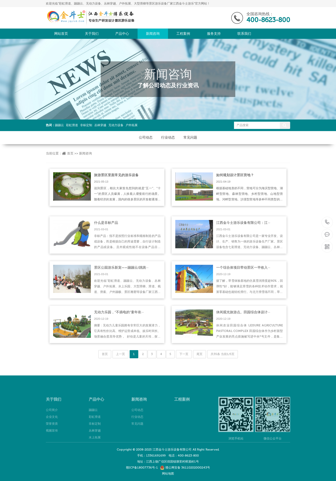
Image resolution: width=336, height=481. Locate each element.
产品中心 (122, 34)
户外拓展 (132, 125)
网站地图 (168, 473)
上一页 (120, 354)
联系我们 (244, 34)
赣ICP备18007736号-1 (142, 467)
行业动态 (168, 137)
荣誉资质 (52, 436)
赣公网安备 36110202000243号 (187, 467)
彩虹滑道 (72, 125)
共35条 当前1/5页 (222, 354)
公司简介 (52, 422)
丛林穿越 (100, 125)
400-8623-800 (327, 222)
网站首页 (61, 34)
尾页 (199, 354)
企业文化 (52, 429)
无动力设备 (115, 125)
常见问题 (190, 137)
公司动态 (146, 137)
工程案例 (183, 34)
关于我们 (92, 34)
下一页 (183, 354)
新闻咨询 (153, 34)
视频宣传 (52, 443)
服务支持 (214, 34)
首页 (70, 153)
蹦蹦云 (59, 125)
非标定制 (86, 125)
